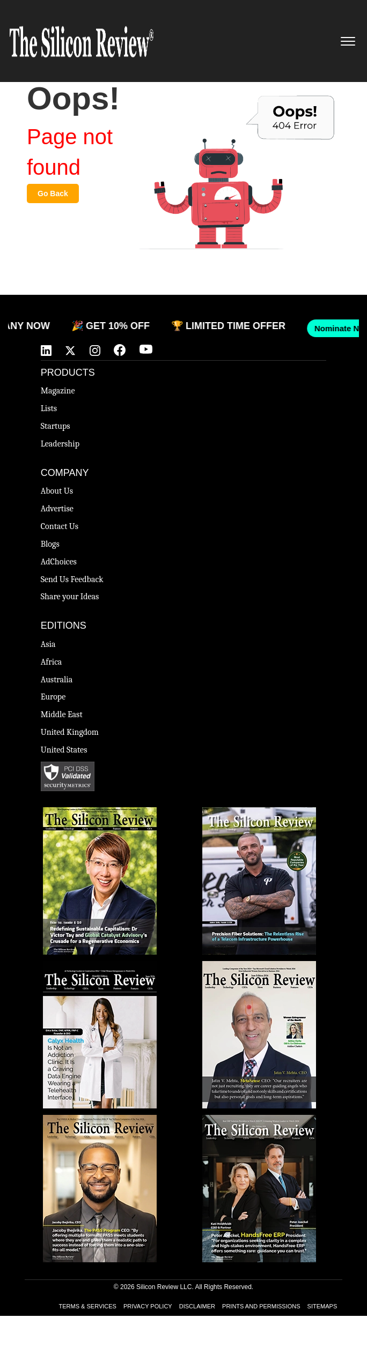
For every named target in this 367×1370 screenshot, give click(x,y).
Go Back (53, 193)
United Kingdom (70, 732)
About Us (57, 491)
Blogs (50, 544)
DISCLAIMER (197, 1306)
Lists (49, 408)
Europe (53, 697)
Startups (55, 426)
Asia (48, 644)
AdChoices (59, 562)
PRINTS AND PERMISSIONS (261, 1306)
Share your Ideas (70, 596)
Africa (51, 662)
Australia (56, 679)
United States (64, 750)
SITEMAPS (322, 1306)
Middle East (62, 714)
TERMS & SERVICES (87, 1306)
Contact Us (59, 526)
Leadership (60, 444)
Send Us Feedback (72, 579)
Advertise (57, 508)
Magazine (58, 391)
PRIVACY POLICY (147, 1306)
